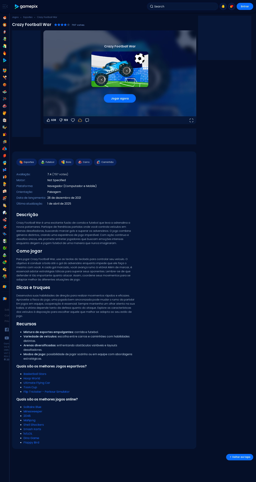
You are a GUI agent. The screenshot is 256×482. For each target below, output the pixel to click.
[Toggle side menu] (4, 6)
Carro (84, 162)
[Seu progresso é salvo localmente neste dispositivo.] (80, 120)
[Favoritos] (73, 120)
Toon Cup (30, 387)
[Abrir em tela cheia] (191, 120)
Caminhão (105, 162)
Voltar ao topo (239, 457)
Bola (66, 162)
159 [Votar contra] (63, 120)
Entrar (245, 6)
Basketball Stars (34, 374)
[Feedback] (87, 120)
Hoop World (31, 378)
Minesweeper (32, 411)
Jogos (15, 17)
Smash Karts (32, 429)
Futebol (47, 162)
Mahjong (29, 420)
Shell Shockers (33, 425)
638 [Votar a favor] (51, 120)
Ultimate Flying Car (36, 383)
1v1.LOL (27, 434)
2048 (27, 416)
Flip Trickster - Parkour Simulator (46, 392)
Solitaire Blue (32, 407)
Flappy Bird (31, 442)
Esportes (28, 17)
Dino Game (31, 438)
